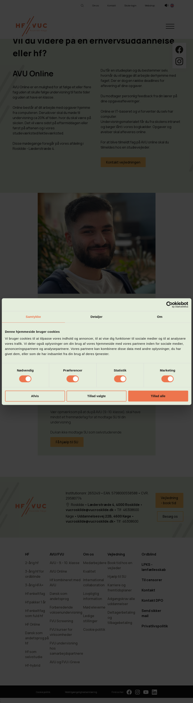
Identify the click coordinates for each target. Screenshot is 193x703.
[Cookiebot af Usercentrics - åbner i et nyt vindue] (169, 304)
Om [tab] (159, 316)
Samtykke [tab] (33, 316)
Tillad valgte (96, 396)
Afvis (35, 396)
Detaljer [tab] (97, 316)
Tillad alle (158, 396)
